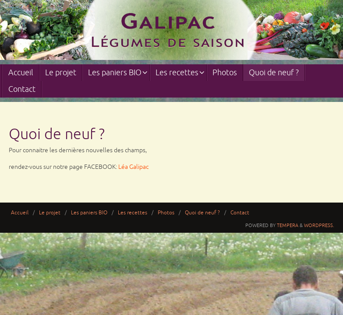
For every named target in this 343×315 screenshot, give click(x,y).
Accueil (19, 213)
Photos (166, 213)
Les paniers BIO (89, 213)
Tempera (287, 225)
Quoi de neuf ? (202, 213)
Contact (239, 213)
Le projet (49, 213)
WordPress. (319, 225)
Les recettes (132, 213)
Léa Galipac (133, 167)
